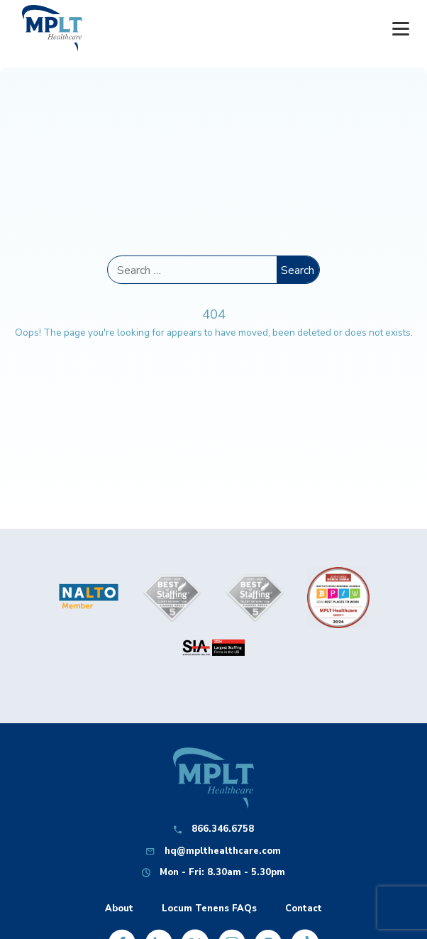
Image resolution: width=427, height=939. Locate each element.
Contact (303, 909)
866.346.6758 (223, 829)
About (119, 909)
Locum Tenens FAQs (209, 909)
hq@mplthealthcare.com (223, 851)
